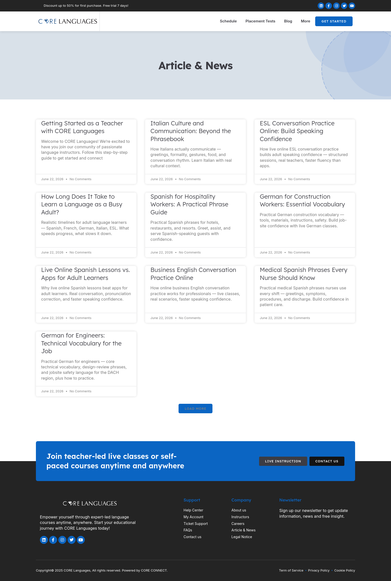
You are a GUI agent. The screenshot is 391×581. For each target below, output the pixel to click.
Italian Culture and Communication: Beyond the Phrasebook (190, 131)
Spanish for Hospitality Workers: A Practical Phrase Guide (189, 204)
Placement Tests (261, 21)
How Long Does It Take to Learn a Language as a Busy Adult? (81, 204)
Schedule (228, 21)
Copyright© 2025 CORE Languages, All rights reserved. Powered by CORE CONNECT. (102, 570)
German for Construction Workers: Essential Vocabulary (302, 200)
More (305, 21)
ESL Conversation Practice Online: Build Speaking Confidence (297, 131)
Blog (288, 21)
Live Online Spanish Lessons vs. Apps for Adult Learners (85, 273)
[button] (195, 409)
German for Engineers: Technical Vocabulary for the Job (81, 343)
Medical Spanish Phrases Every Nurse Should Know (303, 273)
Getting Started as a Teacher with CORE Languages (82, 127)
